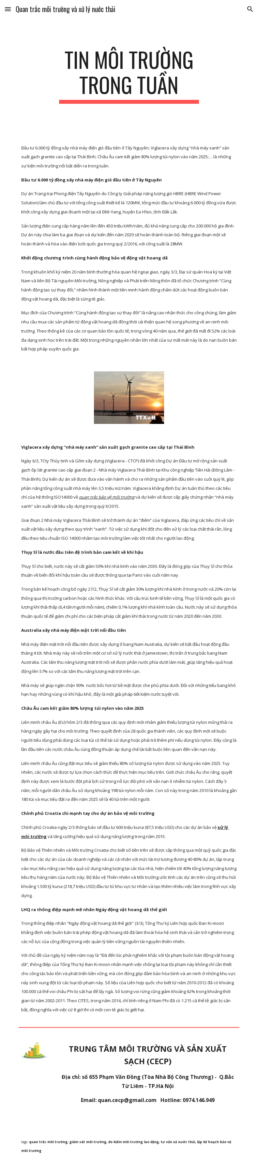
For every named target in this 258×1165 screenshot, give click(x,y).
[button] (8, 9)
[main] (129, 75)
